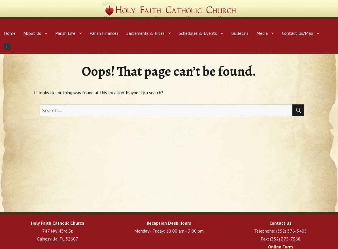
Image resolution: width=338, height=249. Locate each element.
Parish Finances (104, 33)
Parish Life (65, 33)
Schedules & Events (198, 33)
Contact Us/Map (297, 33)
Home (10, 33)
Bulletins (239, 33)
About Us (32, 33)
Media (262, 33)
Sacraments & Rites (145, 33)
